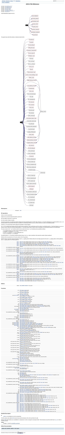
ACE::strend (22, 310)
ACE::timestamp (22, 325)
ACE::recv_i (22, 394)
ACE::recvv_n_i (22, 401)
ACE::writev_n (22, 281)
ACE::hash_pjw (22, 333)
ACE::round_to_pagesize (24, 328)
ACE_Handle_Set (30, 375)
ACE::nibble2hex (23, 368)
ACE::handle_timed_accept (24, 305)
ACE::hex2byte (22, 371)
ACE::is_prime (22, 357)
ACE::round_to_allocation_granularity (26, 330)
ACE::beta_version (23, 294)
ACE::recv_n (22, 248)
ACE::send (21, 270)
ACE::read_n (22, 276)
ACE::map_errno (23, 358)
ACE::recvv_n (22, 257)
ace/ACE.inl (7, 12)
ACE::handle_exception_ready (25, 385)
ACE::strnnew (22, 316)
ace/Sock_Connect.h (8, 10)
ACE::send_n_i (22, 405)
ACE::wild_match (23, 304)
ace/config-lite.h (8, 6)
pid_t (18, 326)
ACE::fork (21, 326)
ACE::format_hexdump (24, 332)
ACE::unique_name (23, 363)
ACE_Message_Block (36, 258)
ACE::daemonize (23, 327)
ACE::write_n (22, 278)
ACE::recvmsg (22, 245)
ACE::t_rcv (22, 243)
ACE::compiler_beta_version (25, 301)
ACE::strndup (22, 315)
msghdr (36, 245)
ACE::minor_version (23, 292)
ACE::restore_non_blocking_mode (26, 392)
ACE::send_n (22, 264)
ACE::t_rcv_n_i (22, 397)
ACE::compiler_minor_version (25, 299)
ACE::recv (21, 242)
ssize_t (18, 242)
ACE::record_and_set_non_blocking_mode (27, 391)
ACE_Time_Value (46, 242)
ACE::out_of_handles (23, 303)
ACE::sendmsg (22, 261)
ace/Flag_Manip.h (8, 7)
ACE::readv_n (22, 280)
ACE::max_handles (23, 308)
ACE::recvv (22, 255)
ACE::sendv (22, 272)
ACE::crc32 (22, 350)
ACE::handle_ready (23, 387)
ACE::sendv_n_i (22, 410)
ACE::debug (22, 373)
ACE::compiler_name (23, 295)
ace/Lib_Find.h (8, 8)
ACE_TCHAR (16, 295)
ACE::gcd (21, 353)
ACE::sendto (22, 262)
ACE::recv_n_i (22, 395)
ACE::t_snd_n (22, 266)
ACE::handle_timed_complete (25, 306)
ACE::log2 (21, 365)
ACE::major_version (23, 290)
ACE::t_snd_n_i (22, 406)
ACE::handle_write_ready (24, 382)
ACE (20, 211)
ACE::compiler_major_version (25, 297)
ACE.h (4, 416)
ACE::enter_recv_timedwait (24, 389)
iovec (33, 255)
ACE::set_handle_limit (23, 307)
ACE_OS (56, 420)
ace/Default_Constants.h (9, 11)
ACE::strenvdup (22, 309)
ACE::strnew (22, 311)
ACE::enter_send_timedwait (24, 390)
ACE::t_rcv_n (22, 250)
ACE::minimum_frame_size (24, 355)
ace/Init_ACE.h (8, 9)
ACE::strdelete (22, 313)
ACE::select (22, 375)
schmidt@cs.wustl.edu (15, 423)
